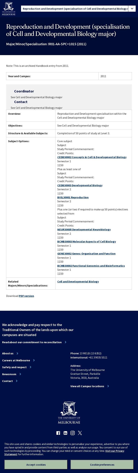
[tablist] (78, 8)
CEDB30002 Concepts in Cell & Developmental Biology (91, 157)
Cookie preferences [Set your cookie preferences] (102, 464)
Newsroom (9, 374)
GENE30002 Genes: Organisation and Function (86, 253)
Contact (7, 381)
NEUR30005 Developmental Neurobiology (84, 229)
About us (7, 353)
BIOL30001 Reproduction (73, 197)
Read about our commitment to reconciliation (32, 342)
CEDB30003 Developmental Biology (79, 185)
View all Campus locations (87, 386)
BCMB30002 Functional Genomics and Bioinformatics (91, 265)
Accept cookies (36, 464)
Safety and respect (14, 367)
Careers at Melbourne (16, 360)
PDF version (26, 296)
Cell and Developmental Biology (78, 281)
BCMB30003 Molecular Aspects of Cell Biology (86, 241)
